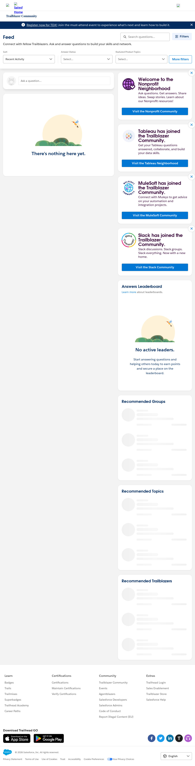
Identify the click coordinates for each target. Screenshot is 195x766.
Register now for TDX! (42, 25)
